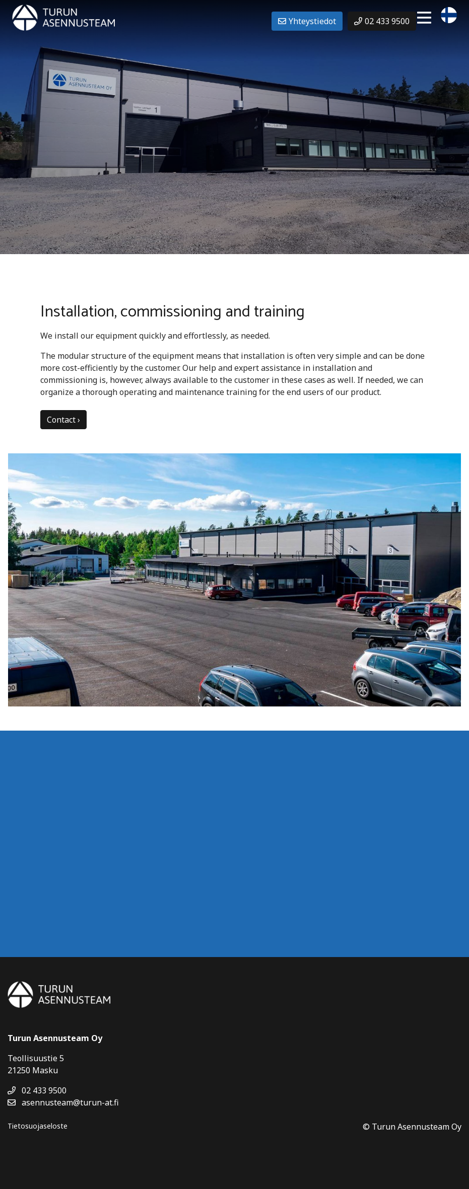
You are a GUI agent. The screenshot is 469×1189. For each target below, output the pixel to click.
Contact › (63, 419)
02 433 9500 (37, 1090)
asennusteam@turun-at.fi (63, 1102)
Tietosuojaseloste (38, 1126)
